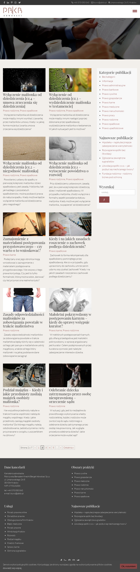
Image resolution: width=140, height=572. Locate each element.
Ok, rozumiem (128, 566)
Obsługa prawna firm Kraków (20, 520)
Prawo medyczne (110, 106)
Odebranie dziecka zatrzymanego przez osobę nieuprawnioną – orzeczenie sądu (70, 395)
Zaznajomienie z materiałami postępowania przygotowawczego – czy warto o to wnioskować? (24, 244)
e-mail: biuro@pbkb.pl (13, 493)
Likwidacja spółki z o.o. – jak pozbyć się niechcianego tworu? (100, 524)
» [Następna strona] (60, 447)
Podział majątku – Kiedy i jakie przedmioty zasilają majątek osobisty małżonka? (23, 395)
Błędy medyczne (14, 524)
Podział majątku (14, 539)
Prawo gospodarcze (112, 98)
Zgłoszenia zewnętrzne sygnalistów (89, 520)
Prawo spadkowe (28, 110)
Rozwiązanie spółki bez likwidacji (88, 516)
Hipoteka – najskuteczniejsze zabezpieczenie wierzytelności (100, 512)
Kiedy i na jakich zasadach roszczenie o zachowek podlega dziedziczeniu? (69, 242)
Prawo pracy (108, 115)
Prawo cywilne (109, 93)
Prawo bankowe (110, 89)
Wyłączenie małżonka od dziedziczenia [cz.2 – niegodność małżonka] (22, 167)
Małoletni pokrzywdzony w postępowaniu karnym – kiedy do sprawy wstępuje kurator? (70, 320)
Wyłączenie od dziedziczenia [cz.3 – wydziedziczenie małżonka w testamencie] (70, 100)
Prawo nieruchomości (113, 111)
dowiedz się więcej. (12, 568)
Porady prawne (14, 527)
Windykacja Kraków (16, 531)
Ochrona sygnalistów (16, 550)
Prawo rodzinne (11, 110)
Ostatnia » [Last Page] (69, 447)
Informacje (107, 81)
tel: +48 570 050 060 (13, 490)
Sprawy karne (13, 547)
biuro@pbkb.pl (99, 2)
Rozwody (11, 535)
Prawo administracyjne (113, 85)
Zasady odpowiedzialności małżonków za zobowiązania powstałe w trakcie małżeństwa (23, 320)
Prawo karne (9, 254)
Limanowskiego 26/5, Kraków (122, 2)
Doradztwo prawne (16, 516)
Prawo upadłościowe (112, 128)
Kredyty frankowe (15, 543)
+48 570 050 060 (80, 2)
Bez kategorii (108, 76)
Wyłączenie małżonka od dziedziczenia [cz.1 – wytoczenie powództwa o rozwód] (68, 169)
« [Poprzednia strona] (35, 447)
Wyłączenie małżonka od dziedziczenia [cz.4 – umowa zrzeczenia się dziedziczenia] (22, 100)
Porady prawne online (17, 512)
